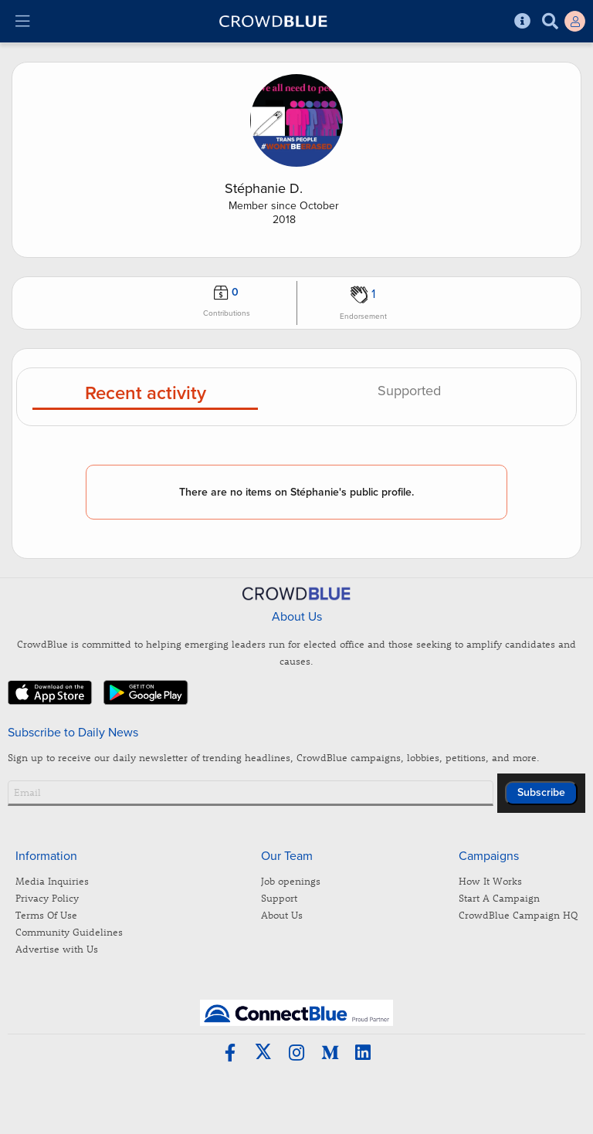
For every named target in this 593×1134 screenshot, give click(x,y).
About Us (282, 914)
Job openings (290, 880)
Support (279, 897)
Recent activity (145, 394)
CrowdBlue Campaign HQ (518, 914)
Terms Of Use (46, 914)
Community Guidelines (69, 931)
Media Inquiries (52, 880)
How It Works (490, 880)
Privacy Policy (47, 897)
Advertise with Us (56, 948)
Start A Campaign (499, 897)
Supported (409, 391)
